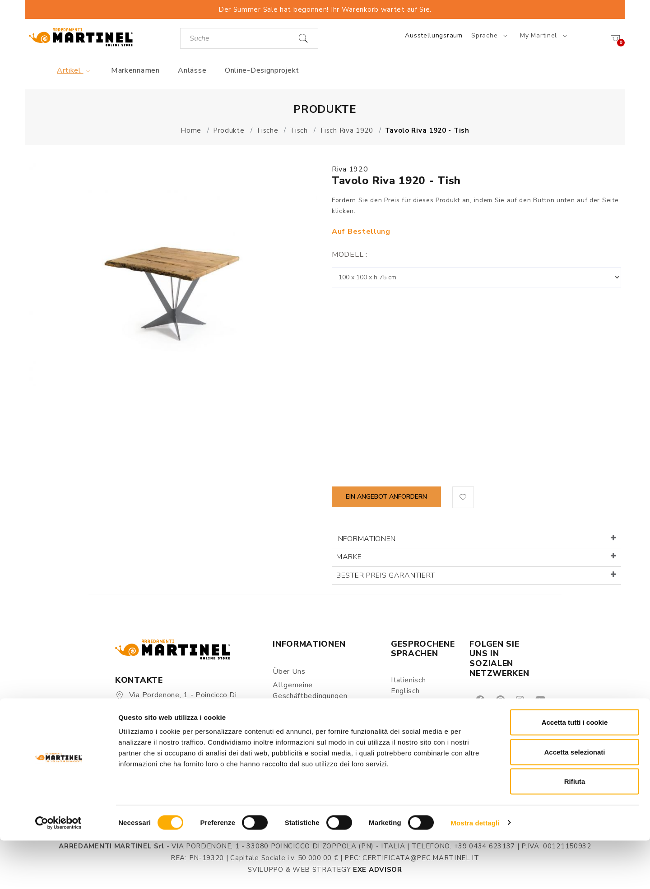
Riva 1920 (350, 169)
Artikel (75, 70)
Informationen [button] (366, 539)
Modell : (349, 254)
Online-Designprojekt (262, 70)
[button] (463, 497)
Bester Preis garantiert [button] (385, 575)
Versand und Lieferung (312, 734)
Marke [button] (349, 557)
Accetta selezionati (574, 800)
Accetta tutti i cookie (575, 770)
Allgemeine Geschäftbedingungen (310, 690)
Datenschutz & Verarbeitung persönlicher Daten (322, 714)
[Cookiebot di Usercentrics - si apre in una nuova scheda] (58, 871)
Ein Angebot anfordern (386, 496)
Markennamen (135, 70)
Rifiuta (574, 829)
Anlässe (192, 70)
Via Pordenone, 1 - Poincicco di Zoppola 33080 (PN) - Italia (176, 700)
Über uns (289, 671)
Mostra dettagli (474, 871)
